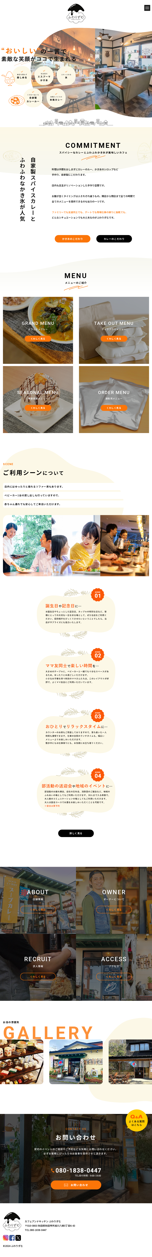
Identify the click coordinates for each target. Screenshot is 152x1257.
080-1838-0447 (38, 1230)
